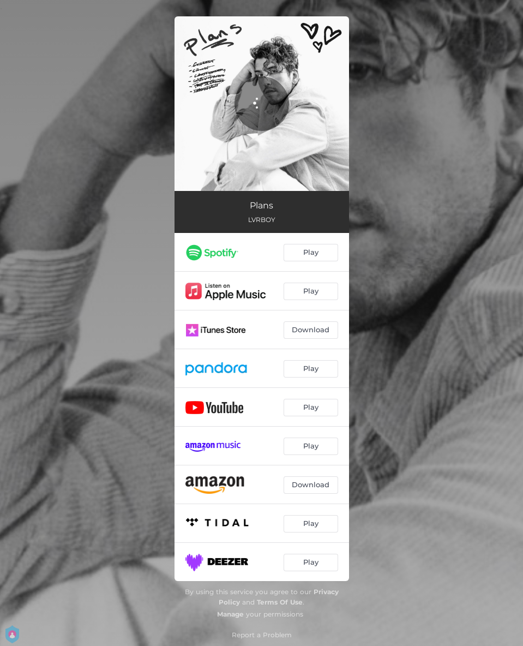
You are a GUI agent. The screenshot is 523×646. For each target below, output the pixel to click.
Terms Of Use (280, 602)
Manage (230, 614)
